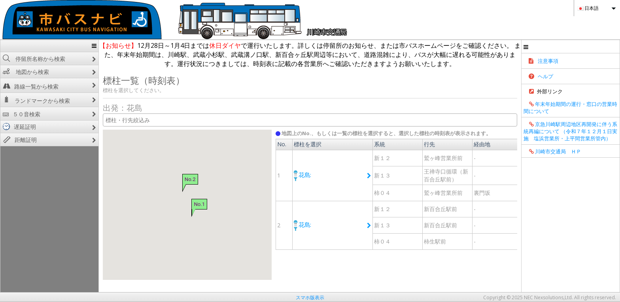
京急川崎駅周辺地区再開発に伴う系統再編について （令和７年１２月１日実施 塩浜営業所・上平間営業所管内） (594, 152)
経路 (547, 157)
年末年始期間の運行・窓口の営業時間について (594, 111)
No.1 (172, 204)
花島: (295, 174)
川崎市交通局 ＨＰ (594, 190)
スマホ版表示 (310, 297)
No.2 (162, 179)
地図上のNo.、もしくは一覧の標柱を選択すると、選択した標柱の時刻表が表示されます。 (375, 133)
